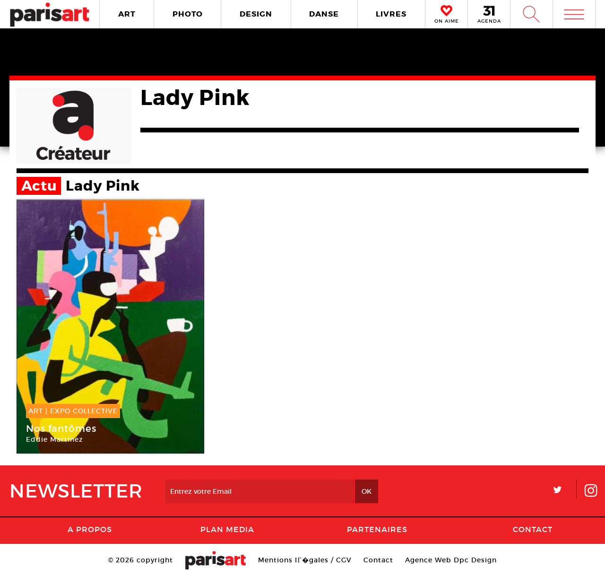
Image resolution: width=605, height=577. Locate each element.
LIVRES (391, 14)
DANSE (324, 14)
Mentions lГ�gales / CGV (304, 560)
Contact (533, 529)
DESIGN (256, 14)
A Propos (90, 529)
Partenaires (377, 529)
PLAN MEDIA (227, 529)
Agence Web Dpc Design (451, 560)
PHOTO (188, 14)
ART (127, 14)
